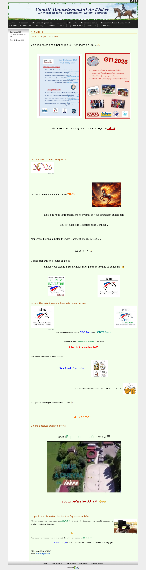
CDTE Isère (61, 23)
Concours (13, 25)
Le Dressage (39, 25)
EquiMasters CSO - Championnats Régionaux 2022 (18, 34)
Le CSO (62, 25)
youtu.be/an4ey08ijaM (80, 501)
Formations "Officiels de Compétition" (115, 23)
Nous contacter (57, 563)
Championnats (25, 25)
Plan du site (83, 563)
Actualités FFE (105, 25)
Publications (91, 25)
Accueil (12, 23)
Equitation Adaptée (75, 25)
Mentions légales (97, 563)
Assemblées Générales (89, 23)
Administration (71, 563)
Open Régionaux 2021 (17, 40)
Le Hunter (51, 25)
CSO (111, 128)
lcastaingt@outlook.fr (43, 554)
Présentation (23, 23)
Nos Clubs (73, 23)
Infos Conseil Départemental (42, 23)
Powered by (73, 567)
